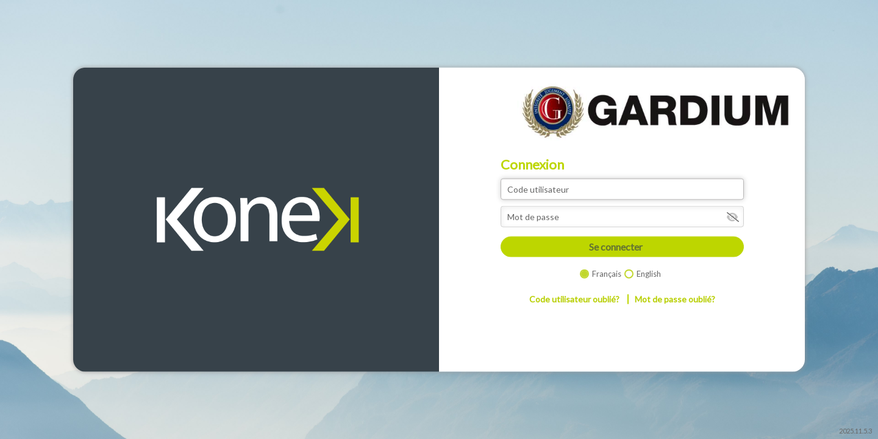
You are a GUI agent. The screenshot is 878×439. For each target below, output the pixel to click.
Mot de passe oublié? (675, 299)
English (649, 273)
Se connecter (616, 246)
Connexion (532, 165)
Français (606, 273)
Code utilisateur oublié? (574, 299)
